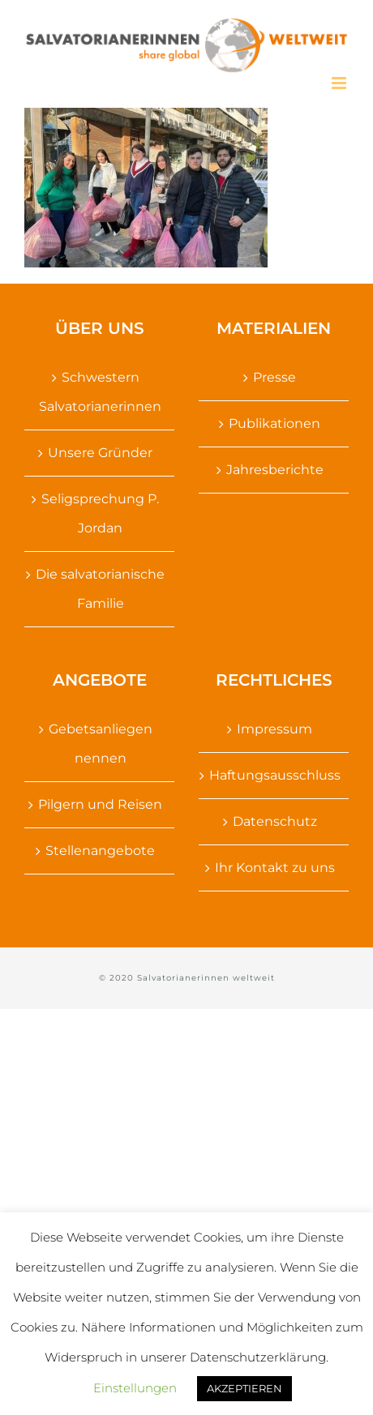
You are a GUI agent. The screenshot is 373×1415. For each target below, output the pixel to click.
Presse (274, 377)
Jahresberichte (275, 469)
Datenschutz (275, 821)
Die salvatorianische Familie (100, 588)
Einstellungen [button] (135, 1388)
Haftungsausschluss (275, 775)
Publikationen (274, 423)
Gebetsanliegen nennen (100, 743)
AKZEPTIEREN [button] (244, 1388)
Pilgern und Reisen (100, 804)
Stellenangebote (100, 850)
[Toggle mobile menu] (340, 83)
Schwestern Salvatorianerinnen (100, 392)
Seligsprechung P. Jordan (100, 513)
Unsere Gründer (100, 452)
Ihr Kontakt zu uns (275, 867)
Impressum (274, 729)
